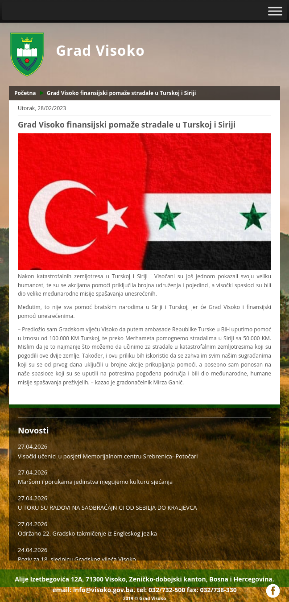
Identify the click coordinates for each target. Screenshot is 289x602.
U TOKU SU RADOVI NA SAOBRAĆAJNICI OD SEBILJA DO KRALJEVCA (107, 507)
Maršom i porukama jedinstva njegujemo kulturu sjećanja (95, 482)
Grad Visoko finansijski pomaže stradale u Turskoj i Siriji (121, 93)
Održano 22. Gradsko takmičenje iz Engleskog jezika (87, 533)
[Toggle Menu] (275, 11)
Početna (25, 93)
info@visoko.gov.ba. (104, 590)
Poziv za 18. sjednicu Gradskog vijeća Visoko (77, 559)
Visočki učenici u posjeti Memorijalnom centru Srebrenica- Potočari (108, 456)
